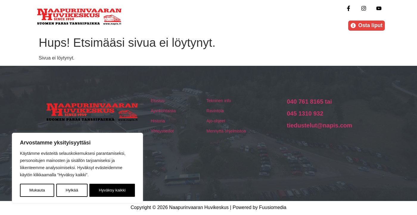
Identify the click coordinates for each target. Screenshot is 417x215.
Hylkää (72, 190)
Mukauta (37, 190)
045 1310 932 (305, 114)
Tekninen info (218, 101)
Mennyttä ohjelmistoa (226, 131)
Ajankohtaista (163, 111)
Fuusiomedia (273, 208)
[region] (77, 168)
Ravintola (215, 111)
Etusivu (157, 101)
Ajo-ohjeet (215, 121)
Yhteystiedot (162, 131)
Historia (158, 121)
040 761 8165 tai (309, 102)
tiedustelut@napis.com (319, 126)
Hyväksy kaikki (112, 190)
